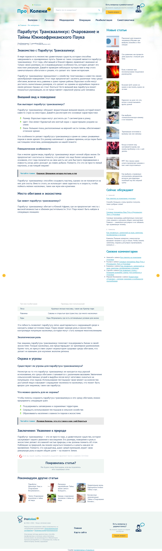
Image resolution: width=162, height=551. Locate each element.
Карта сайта (80, 532)
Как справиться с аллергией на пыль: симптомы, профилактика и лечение (124, 234)
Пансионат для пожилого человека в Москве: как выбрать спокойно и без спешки (123, 41)
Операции (85, 20)
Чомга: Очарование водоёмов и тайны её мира (30, 498)
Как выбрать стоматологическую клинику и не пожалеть (124, 117)
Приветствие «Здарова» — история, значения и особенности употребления (124, 279)
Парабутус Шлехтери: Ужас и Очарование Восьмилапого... (35, 487)
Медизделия (66, 20)
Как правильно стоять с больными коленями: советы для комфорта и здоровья (124, 272)
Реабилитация (104, 20)
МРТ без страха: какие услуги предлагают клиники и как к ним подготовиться (125, 163)
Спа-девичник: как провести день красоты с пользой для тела (125, 56)
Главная (78, 528)
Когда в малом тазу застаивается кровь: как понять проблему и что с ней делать (125, 148)
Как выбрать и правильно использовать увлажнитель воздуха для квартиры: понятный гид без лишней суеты (124, 178)
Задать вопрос (113, 12)
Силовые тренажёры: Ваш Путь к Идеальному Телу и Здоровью (124, 213)
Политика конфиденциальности (46, 530)
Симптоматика (125, 20)
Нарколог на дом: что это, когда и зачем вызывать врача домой (124, 102)
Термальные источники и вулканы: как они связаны (123, 132)
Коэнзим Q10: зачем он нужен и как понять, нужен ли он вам (125, 87)
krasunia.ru (90, 550)
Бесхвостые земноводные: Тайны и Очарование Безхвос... (90, 498)
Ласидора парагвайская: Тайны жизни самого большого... (60, 487)
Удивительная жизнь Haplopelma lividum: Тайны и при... (90, 487)
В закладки (37, 5)
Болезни (32, 20)
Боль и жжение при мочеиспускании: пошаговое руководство (125, 72)
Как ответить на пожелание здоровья (121, 198)
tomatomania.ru (80, 550)
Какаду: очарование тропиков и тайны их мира (60, 498)
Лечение (49, 20)
